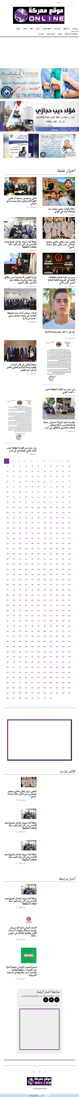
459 (57, 672)
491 (51, 688)
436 (51, 662)
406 (69, 646)
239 (57, 569)
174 (63, 538)
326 (51, 610)
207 (63, 554)
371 (57, 631)
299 (20, 600)
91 (26, 502)
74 (57, 492)
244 (20, 574)
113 (26, 512)
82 (38, 497)
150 (51, 528)
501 (45, 693)
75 (63, 492)
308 (8, 605)
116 (45, 512)
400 (32, 646)
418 (8, 657)
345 (32, 621)
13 (20, 466)
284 (63, 590)
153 (69, 528)
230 (69, 564)
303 (45, 600)
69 (26, 492)
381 (51, 636)
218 (63, 559)
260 (51, 579)
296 (69, 595)
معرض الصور (51, 34)
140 (57, 523)
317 (63, 605)
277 (20, 590)
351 (69, 621)
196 (63, 548)
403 (51, 646)
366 (26, 631)
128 (51, 517)
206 (57, 554)
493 (63, 688)
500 (38, 693)
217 (57, 559)
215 (45, 559)
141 (63, 523)
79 (20, 497)
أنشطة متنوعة (47, 28)
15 (32, 466)
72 (44, 492)
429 (8, 662)
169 (32, 538)
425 (51, 657)
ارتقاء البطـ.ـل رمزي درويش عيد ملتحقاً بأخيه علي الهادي (61, 210)
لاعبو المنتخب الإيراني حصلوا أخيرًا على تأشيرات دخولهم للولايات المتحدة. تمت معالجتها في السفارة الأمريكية (21, 971)
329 (69, 610)
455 (32, 672)
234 (26, 569)
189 (20, 548)
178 (20, 543)
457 (45, 672)
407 (8, 652)
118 (57, 512)
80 (26, 497)
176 (8, 543)
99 (7, 507)
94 (44, 502)
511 (38, 698)
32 (69, 471)
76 (69, 492)
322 (26, 610)
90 (20, 502)
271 (51, 584)
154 (8, 533)
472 (69, 677)
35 (20, 476)
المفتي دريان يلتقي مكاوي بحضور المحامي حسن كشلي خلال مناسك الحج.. (60, 244)
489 (38, 688)
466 (32, 677)
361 (63, 626)
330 (8, 615)
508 (20, 698)
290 (32, 595)
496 (14, 693)
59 (32, 487)
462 (8, 677)
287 (14, 595)
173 (57, 538)
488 (32, 688)
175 (69, 538)
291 (38, 595)
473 (8, 682)
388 (26, 641)
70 (32, 492)
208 (69, 554)
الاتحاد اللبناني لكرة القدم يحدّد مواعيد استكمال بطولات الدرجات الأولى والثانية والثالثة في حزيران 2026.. (22, 932)
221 (14, 564)
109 (69, 507)
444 (32, 667)
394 (63, 641)
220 (8, 564)
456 (38, 672)
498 (26, 693)
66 (7, 492)
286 (8, 595)
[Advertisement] (39, 51)
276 (14, 590)
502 (51, 693)
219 (69, 559)
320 (14, 610)
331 (14, 615)
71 (38, 492)
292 (45, 595)
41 (57, 476)
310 (20, 605)
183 (51, 543)
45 (14, 481)
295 (63, 595)
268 (32, 584)
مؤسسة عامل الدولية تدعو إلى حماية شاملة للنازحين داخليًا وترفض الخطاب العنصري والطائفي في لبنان (59, 425)
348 (51, 621)
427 (63, 657)
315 (51, 605)
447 (51, 667)
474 (14, 682)
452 (14, 672)
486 (20, 688)
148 (38, 528)
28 (44, 471)
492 (57, 688)
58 (26, 487)
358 (45, 626)
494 (69, 688)
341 (8, 621)
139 (51, 523)
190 (26, 548)
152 (63, 528)
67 (14, 492)
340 (69, 615)
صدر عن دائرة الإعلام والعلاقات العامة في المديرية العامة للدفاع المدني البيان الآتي (61, 280)
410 (26, 652)
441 (14, 667)
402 (45, 646)
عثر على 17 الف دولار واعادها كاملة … (60, 333)
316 (57, 605)
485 (14, 688)
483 (69, 682)
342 (14, 621)
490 (45, 688)
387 (20, 641)
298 (14, 600)
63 (57, 487)
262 (63, 579)
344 (26, 621)
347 (45, 621)
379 (38, 636)
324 (38, 610)
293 (51, 595)
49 (38, 481)
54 (69, 481)
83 (44, 497)
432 (26, 662)
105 (45, 507)
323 (32, 610)
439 (69, 662)
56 (14, 487)
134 (20, 523)
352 (8, 626)
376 (20, 636)
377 (26, 636)
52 (57, 481)
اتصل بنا (41, 34)
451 (8, 672)
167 (20, 538)
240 (63, 569)
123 (20, 517)
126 (38, 517)
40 (51, 476)
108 (63, 507)
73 (51, 492)
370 (51, 631)
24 (20, 471)
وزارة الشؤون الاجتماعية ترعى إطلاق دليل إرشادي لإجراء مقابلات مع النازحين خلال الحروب (20, 280)
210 (14, 559)
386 (14, 641)
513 (51, 698)
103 (32, 507)
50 (44, 481)
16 (38, 466)
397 (14, 646)
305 (57, 600)
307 (69, 600)
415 (57, 652)
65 (69, 487)
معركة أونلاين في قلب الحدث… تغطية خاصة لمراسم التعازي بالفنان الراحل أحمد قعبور (21, 367)
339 (63, 615)
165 (8, 538)
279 (32, 590)
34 (14, 476)
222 (20, 564)
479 (45, 682)
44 (7, 481)
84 (51, 497)
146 (26, 528)
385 (8, 641)
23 (14, 471)
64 (63, 487)
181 (38, 543)
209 (8, 559)
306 (63, 600)
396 (8, 646)
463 (14, 677)
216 (51, 559)
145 (20, 528)
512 (45, 698)
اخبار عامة (57, 28)
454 (26, 672)
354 (20, 626)
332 (20, 615)
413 (45, 652)
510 (32, 698)
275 (8, 590)
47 (26, 481)
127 (45, 517)
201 (26, 554)
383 (63, 636)
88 (7, 502)
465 (26, 677)
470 (57, 677)
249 (51, 574)
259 (45, 579)
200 (20, 554)
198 (8, 554)
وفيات (25, 28)
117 (51, 512)
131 (69, 517)
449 (63, 667)
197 (69, 548)
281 (45, 590)
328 (63, 610)
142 (69, 523)
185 (63, 543)
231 (8, 569)
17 (44, 466)
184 (57, 543)
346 (38, 621)
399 (26, 646)
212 (26, 559)
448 (57, 667)
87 (69, 497)
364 (14, 631)
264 (8, 584)
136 (32, 523)
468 (45, 677)
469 (51, 677)
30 (57, 471)
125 (32, 517)
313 (38, 605)
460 (63, 672)
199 (14, 554)
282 (51, 590)
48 (32, 481)
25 (26, 471)
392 (51, 641)
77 (7, 497)
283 (57, 590)
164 (69, 533)
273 (63, 584)
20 (63, 466)
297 (8, 600)
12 (14, 466)
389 (32, 641)
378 (32, 636)
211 (20, 559)
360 (57, 626)
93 (38, 502)
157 (26, 533)
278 (26, 590)
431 (20, 662)
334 (32, 615)
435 (45, 662)
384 (69, 636)
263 (69, 579)
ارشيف (60, 34)
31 (63, 471)
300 (26, 600)
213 (32, 559)
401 (38, 646)
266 (20, 584)
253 (8, 579)
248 (45, 574)
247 (38, 574)
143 (8, 528)
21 (69, 466)
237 (45, 569)
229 (63, 564)
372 (63, 631)
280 (38, 590)
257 (32, 579)
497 (20, 693)
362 (69, 626)
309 (14, 605)
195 (57, 548)
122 (14, 517)
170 (38, 538)
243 (14, 574)
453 (20, 672)
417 (69, 652)
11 (7, 466)
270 (45, 584)
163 (63, 533)
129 (57, 517)
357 (38, 626)
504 (63, 693)
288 (20, 595)
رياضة (18, 28)
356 (32, 626)
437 (57, 662)
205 (51, 554)
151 (57, 528)
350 (63, 621)
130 (63, 517)
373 (69, 631)
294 (57, 595)
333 (26, 615)
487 (26, 688)
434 (38, 662)
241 (69, 569)
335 (38, 615)
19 (57, 466)
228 (57, 564)
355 (26, 626)
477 (32, 682)
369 (45, 631)
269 (38, 584)
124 (26, 517)
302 (38, 600)
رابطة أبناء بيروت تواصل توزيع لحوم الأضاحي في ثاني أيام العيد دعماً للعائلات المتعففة (20, 244)
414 (51, 652)
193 (45, 548)
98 (69, 502)
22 (7, 471)
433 (32, 662)
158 (32, 533)
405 (63, 646)
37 (32, 476)
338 (57, 615)
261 (57, 579)
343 (20, 621)
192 (38, 548)
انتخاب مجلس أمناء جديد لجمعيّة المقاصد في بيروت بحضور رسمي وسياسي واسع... (21, 315)
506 (8, 698)
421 (26, 657)
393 (57, 641)
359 (51, 626)
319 (8, 610)
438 (63, 662)
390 (38, 641)
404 (57, 646)
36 (26, 476)
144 (14, 528)
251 (63, 574)
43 (69, 476)
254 (14, 579)
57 (20, 487)
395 (69, 641)
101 (20, 507)
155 (14, 533)
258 (38, 579)
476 (26, 682)
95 (51, 502)
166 (14, 538)
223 (26, 564)
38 (38, 476)
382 (57, 636)
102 (26, 507)
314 (45, 605)
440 (8, 667)
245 (26, 574)
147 (32, 528)
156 (20, 533)
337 (51, 615)
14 (26, 466)
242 (8, 574)
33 (7, 476)
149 (45, 528)
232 (14, 569)
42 (63, 476)
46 (20, 481)
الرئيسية (75, 28)
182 (45, 543)
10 (68, 461)
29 (51, 471)
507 (14, 698)
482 (63, 682)
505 (69, 693)
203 (38, 554)
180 (32, 543)
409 (20, 652)
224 (32, 564)
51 (51, 481)
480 (51, 682)
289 (26, 595)
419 (14, 657)
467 (38, 677)
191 (32, 548)
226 (45, 564)
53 (63, 481)
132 (8, 523)
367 (32, 631)
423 (38, 657)
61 (44, 487)
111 (14, 512)
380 (45, 636)
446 (45, 667)
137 (38, 523)
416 (63, 652)
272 (57, 584)
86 (63, 497)
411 (32, 652)
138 (45, 523)
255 (20, 579)
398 (20, 646)
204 (45, 554)
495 (8, 693)
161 (51, 533)
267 (26, 584)
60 (38, 487)
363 (8, 631)
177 (14, 543)
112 (20, 512)
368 (38, 631)
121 (8, 517)
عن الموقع (66, 28)
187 (8, 548)
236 (38, 569)
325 (45, 610)
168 (26, 538)
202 (32, 554)
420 (20, 657)
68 (20, 492)
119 (63, 512)
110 (8, 512)
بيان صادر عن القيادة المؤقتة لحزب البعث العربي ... (60, 391)
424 (45, 657)
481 (57, 682)
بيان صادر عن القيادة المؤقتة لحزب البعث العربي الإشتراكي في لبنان (21, 449)
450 (69, 667)
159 (38, 533)
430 (14, 662)
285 (69, 590)
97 (63, 502)
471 (63, 677)
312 (32, 605)
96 (57, 502)
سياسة (38, 28)
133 (14, 523)
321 (20, 610)
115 (38, 512)
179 (26, 543)
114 (32, 512)
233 (20, 569)
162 (57, 533)
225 (38, 564)
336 (45, 615)
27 (38, 471)
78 (14, 497)
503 (57, 693)
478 (38, 682)
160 (45, 533)
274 (69, 584)
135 (26, 523)
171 (45, 538)
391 (45, 641)
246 (32, 574)
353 (14, 626)
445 (38, 667)
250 (57, 574)
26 (32, 471)
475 (20, 682)
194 (51, 548)
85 (57, 497)
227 (51, 564)
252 (69, 574)
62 (51, 487)
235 (32, 569)
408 (14, 652)
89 (14, 502)
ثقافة (31, 28)
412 (38, 652)
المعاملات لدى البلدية (71, 34)
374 (8, 636)
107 (57, 507)
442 (20, 667)
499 (32, 693)
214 (38, 559)
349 (57, 621)
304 (51, 600)
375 (14, 636)
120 (69, 512)
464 (20, 677)
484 (8, 688)
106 (51, 507)
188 (14, 548)
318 (69, 605)
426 (57, 657)
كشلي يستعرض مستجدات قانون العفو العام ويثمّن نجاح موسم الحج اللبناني (21, 201)
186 (69, 543)
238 (51, 569)
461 (69, 672)
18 (51, 466)
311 (26, 605)
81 (32, 497)
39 (44, 476)
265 (14, 584)
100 (14, 507)
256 (26, 579)
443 (26, 667)
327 (57, 610)
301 (32, 600)
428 (69, 657)
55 (7, 487)
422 (32, 657)
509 (26, 698)
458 (51, 672)
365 (20, 631)
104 (38, 507)
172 (51, 538)
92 (32, 502)
